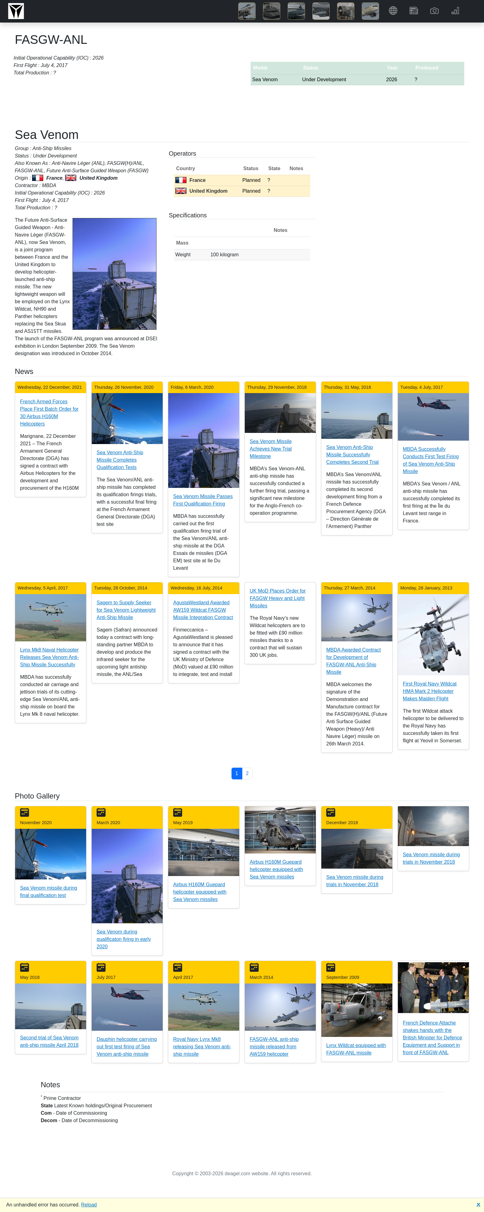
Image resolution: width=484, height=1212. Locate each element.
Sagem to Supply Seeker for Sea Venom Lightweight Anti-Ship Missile (126, 610)
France (190, 180)
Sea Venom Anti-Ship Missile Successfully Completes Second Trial (352, 455)
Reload (89, 1204)
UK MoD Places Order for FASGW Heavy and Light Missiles (278, 598)
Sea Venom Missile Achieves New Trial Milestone (271, 449)
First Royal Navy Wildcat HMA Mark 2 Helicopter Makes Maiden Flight (430, 691)
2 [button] (247, 773)
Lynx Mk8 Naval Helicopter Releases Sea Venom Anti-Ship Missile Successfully (49, 657)
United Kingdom (201, 191)
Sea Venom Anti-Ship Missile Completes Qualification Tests (120, 460)
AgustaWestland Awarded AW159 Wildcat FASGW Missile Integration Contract (203, 610)
